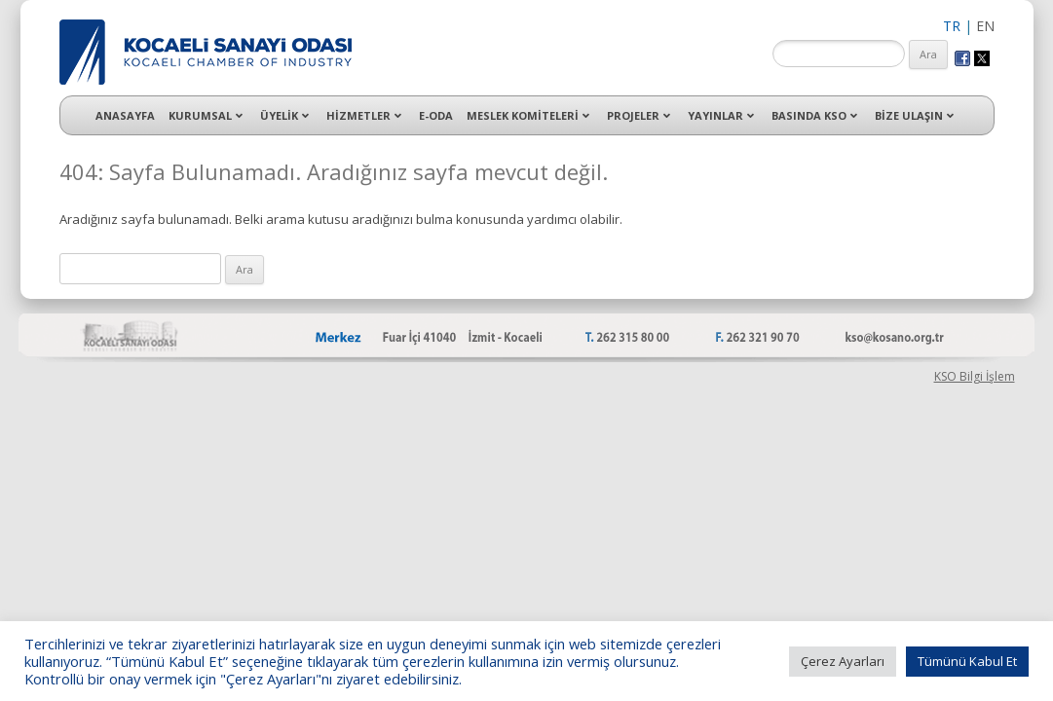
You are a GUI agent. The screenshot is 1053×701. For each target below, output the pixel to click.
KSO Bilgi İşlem (974, 376)
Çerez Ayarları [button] (842, 661)
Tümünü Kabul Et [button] (967, 661)
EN (985, 26)
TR (951, 26)
